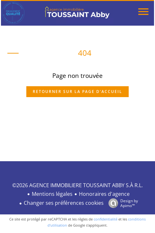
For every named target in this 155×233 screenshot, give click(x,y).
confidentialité (105, 219)
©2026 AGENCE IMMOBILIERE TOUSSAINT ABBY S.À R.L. (77, 185)
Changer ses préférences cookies (64, 202)
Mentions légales (52, 193)
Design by (121, 203)
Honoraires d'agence (104, 193)
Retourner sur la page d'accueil (77, 91)
